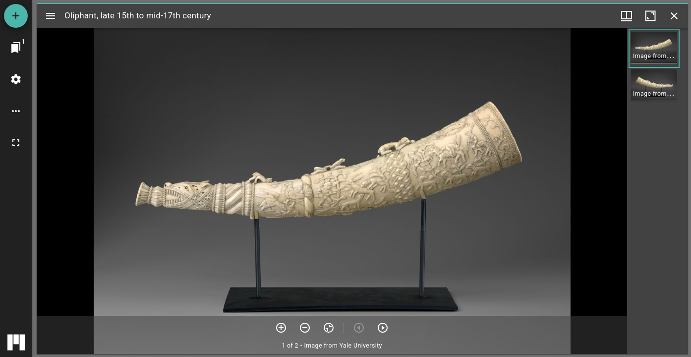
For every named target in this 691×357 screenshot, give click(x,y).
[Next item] (383, 328)
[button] (654, 48)
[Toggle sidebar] (50, 16)
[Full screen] (16, 143)
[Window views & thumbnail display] (626, 16)
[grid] (657, 191)
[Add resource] (16, 16)
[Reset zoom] (329, 328)
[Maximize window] (650, 16)
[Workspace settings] (16, 79)
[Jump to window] (16, 48)
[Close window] (674, 16)
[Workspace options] (16, 111)
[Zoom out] (305, 328)
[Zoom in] (281, 328)
